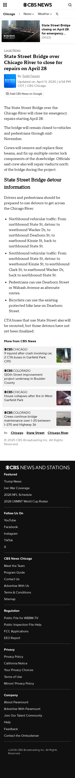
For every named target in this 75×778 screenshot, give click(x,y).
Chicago (9, 14)
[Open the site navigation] (13, 5)
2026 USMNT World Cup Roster (26, 501)
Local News (12, 50)
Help (7, 722)
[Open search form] (70, 5)
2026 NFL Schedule (18, 494)
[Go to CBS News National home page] (37, 5)
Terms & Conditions (17, 592)
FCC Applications (16, 631)
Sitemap (9, 599)
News (29, 14)
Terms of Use (13, 676)
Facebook (11, 527)
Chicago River (58, 433)
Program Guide (14, 572)
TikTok (8, 540)
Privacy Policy (13, 656)
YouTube (10, 520)
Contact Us (11, 579)
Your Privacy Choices (18, 670)
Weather (45, 14)
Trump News (12, 481)
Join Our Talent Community (23, 715)
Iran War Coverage (17, 488)
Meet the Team (14, 565)
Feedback (11, 729)
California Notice (15, 663)
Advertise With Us (16, 585)
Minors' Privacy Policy (19, 683)
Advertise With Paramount (22, 709)
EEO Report (12, 638)
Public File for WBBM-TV (21, 618)
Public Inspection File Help (22, 624)
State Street (35, 433)
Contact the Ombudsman (21, 735)
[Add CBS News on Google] (24, 94)
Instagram (11, 533)
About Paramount (16, 702)
